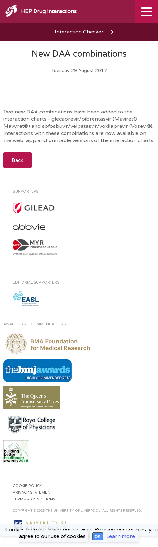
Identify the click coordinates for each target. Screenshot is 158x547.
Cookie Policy (27, 485)
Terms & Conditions (34, 499)
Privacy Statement (32, 492)
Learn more (120, 536)
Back (17, 160)
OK (98, 536)
